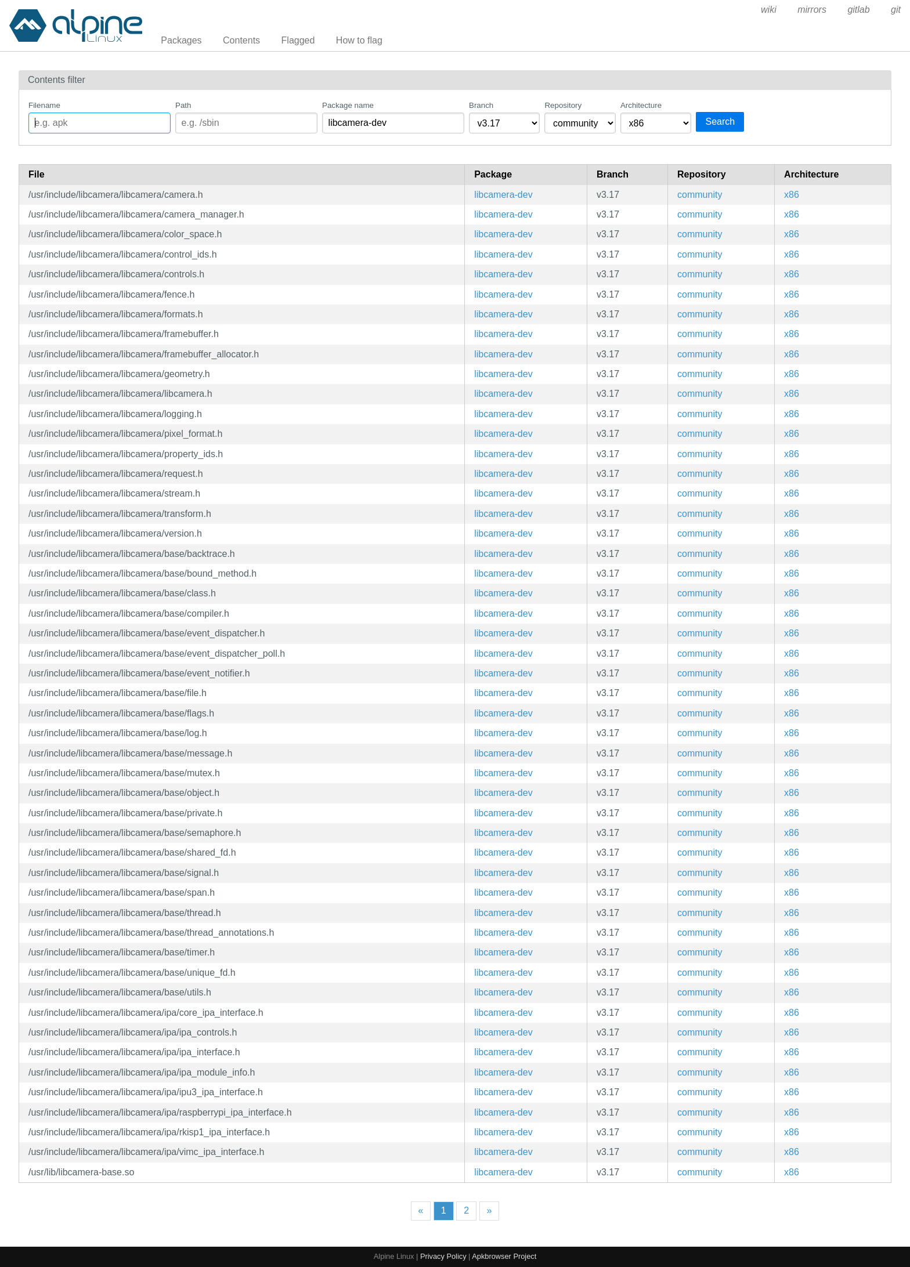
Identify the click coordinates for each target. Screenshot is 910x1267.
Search (720, 121)
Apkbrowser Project (504, 1256)
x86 (791, 195)
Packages (181, 40)
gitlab (858, 10)
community (699, 195)
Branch (481, 105)
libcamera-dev (503, 195)
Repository (563, 105)
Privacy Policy (443, 1256)
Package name (348, 105)
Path (183, 105)
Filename (44, 105)
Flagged (298, 40)
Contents (241, 40)
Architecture (641, 105)
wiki (769, 10)
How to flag (359, 40)
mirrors (811, 10)
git (896, 10)
